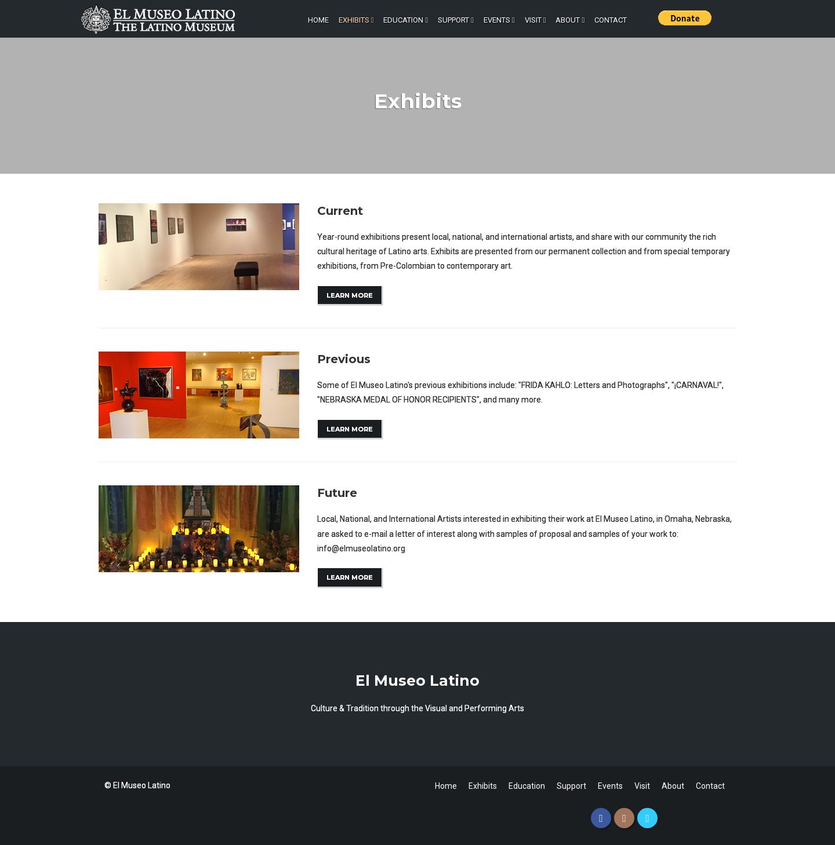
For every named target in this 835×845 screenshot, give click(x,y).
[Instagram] (624, 818)
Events (499, 20)
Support (456, 20)
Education (405, 20)
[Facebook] (601, 818)
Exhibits (356, 20)
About (570, 20)
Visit (535, 20)
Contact (610, 20)
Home (318, 20)
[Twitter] (647, 818)
